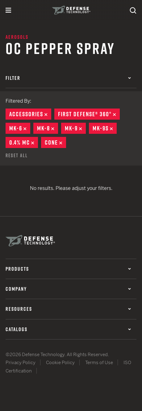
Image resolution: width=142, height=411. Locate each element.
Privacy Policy (21, 362)
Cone (55, 142)
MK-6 (19, 128)
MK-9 (75, 128)
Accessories (30, 114)
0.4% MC (23, 142)
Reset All (17, 155)
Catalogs (68, 329)
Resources (68, 309)
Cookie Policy (60, 362)
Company (68, 289)
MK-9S (105, 128)
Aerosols (17, 37)
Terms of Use (99, 362)
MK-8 (47, 128)
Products (68, 269)
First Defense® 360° (89, 114)
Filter (68, 78)
